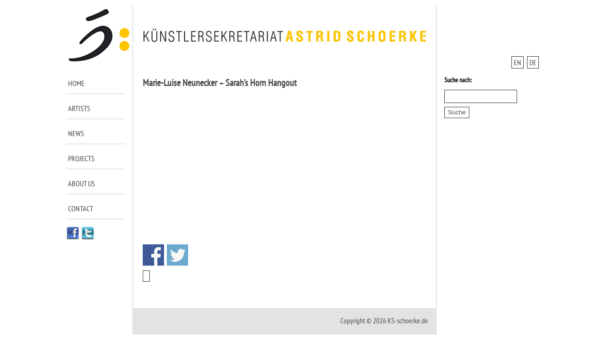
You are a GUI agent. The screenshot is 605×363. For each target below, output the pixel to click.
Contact (80, 208)
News (76, 133)
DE (532, 62)
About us (81, 183)
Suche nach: (458, 80)
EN (517, 62)
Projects (81, 158)
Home (76, 83)
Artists (79, 108)
